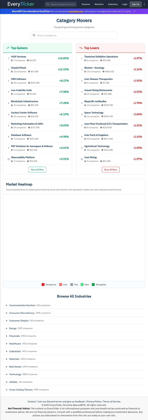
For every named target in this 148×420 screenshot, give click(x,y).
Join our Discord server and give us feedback (61, 401)
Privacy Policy (94, 401)
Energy (12, 328)
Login (124, 4)
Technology (15, 374)
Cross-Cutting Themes (21, 389)
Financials (14, 335)
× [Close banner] (134, 11)
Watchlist (99, 4)
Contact (32, 401)
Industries (113, 4)
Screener (86, 4)
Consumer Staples (19, 320)
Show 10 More (37, 169)
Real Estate (15, 366)
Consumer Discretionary (22, 312)
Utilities (13, 381)
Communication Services (22, 305)
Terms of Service (112, 401)
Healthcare (15, 343)
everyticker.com (75, 11)
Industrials (15, 351)
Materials (14, 358)
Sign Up (135, 4)
